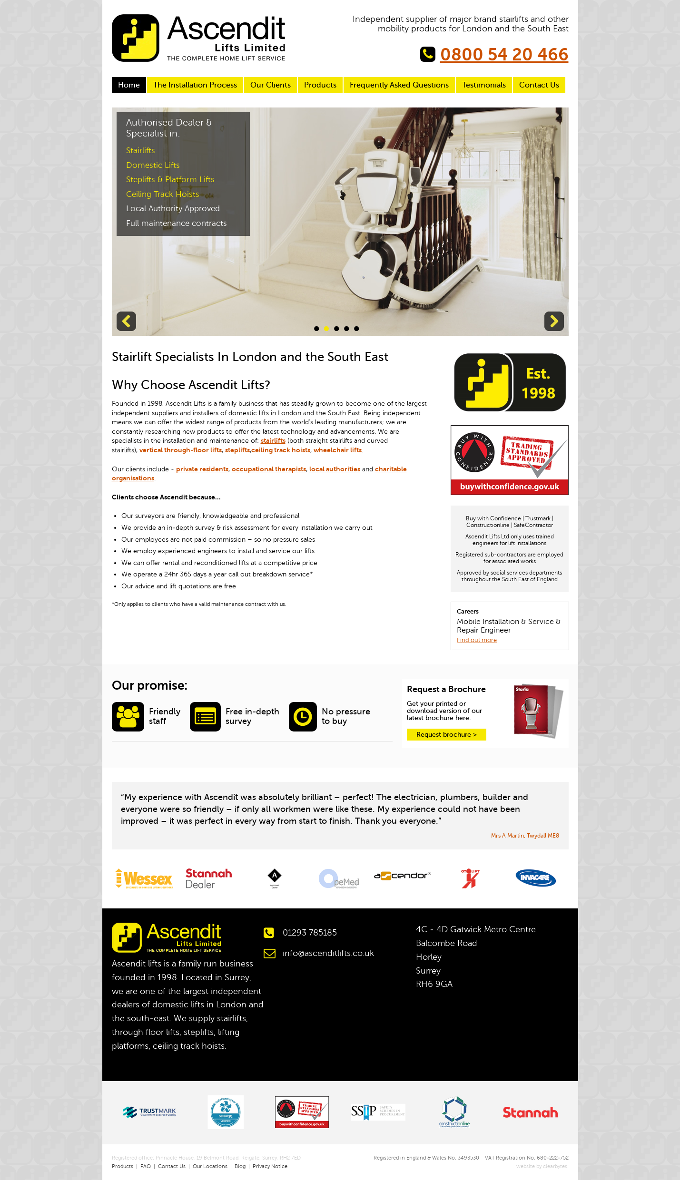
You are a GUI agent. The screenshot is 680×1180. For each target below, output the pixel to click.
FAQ (145, 1166)
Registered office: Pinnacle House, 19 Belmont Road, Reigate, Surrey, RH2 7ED (206, 1158)
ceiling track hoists (280, 450)
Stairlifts (140, 150)
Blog (240, 1166)
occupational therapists (269, 469)
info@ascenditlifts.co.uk (328, 953)
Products (320, 85)
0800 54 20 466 (504, 54)
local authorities (334, 469)
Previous (126, 321)
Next (554, 321)
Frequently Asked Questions (399, 85)
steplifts (237, 450)
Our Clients (270, 85)
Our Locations (210, 1166)
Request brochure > (446, 734)
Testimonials (484, 85)
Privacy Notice (270, 1166)
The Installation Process (195, 85)
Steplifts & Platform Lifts (170, 179)
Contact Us (539, 85)
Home (129, 85)
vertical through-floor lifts (180, 450)
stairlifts (273, 440)
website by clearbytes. (539, 1166)
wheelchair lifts (338, 450)
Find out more (477, 640)
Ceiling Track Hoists (162, 194)
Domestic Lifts (153, 165)
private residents (202, 469)
